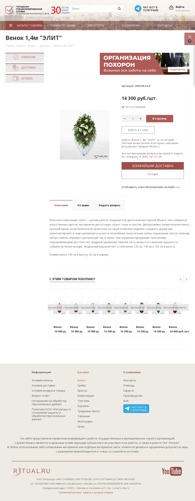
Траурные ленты (88, 411)
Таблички (83, 416)
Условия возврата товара (48, 390)
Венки (81, 380)
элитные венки (131, 143)
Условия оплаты (42, 380)
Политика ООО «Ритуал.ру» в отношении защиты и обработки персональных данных (51, 414)
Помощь (129, 385)
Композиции (85, 395)
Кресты (82, 390)
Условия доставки (43, 385)
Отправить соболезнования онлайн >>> (151, 187)
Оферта (128, 390)
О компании (131, 372)
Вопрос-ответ (41, 395)
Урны (80, 426)
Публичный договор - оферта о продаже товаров (86, 492)
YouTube (172, 471)
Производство (133, 395)
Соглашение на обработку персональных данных (49, 402)
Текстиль (83, 401)
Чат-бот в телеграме (136, 408)
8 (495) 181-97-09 (150, 156)
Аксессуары (84, 421)
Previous (181, 279)
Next (186, 279)
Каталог (83, 372)
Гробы (81, 385)
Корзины (83, 406)
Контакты (129, 380)
